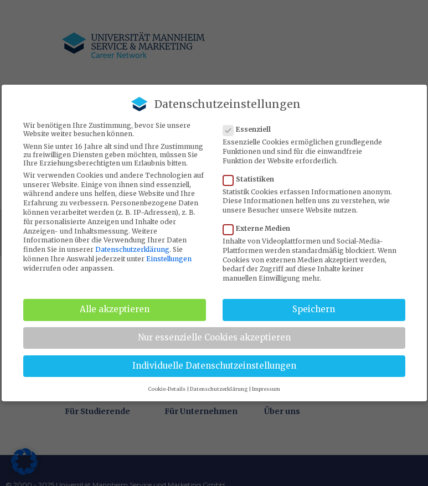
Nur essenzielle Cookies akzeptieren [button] (214, 337)
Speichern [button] (313, 309)
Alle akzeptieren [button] (114, 309)
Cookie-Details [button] (166, 389)
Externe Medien (260, 228)
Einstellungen (169, 259)
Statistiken (252, 179)
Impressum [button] (266, 389)
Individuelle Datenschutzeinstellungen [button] (214, 365)
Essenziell (250, 129)
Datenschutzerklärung (132, 249)
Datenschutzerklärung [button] (218, 389)
